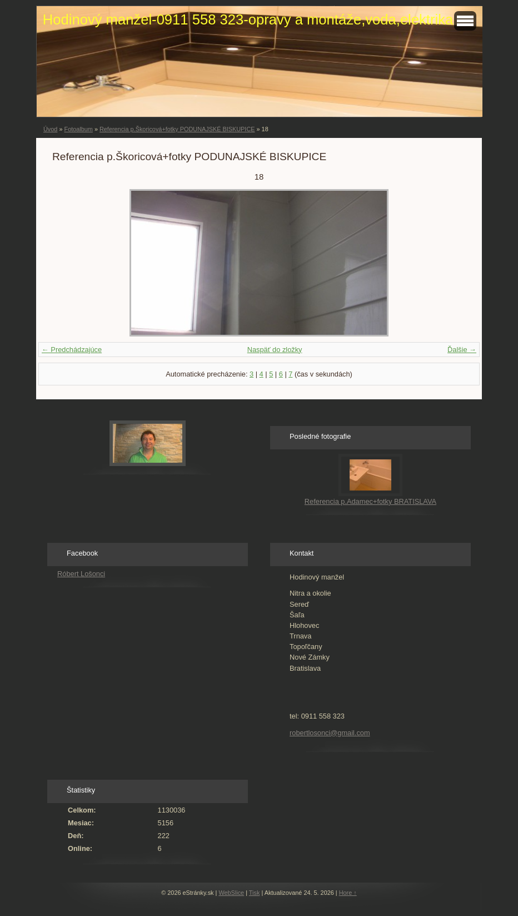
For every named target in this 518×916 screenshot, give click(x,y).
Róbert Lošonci (81, 574)
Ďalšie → (461, 349)
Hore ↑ (348, 892)
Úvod (50, 129)
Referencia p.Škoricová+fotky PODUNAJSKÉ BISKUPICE (177, 129)
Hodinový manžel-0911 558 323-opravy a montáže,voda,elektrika (248, 19)
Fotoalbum (78, 129)
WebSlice (231, 892)
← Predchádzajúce (72, 349)
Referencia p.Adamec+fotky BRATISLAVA (370, 501)
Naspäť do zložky (274, 349)
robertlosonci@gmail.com (330, 733)
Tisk (254, 892)
